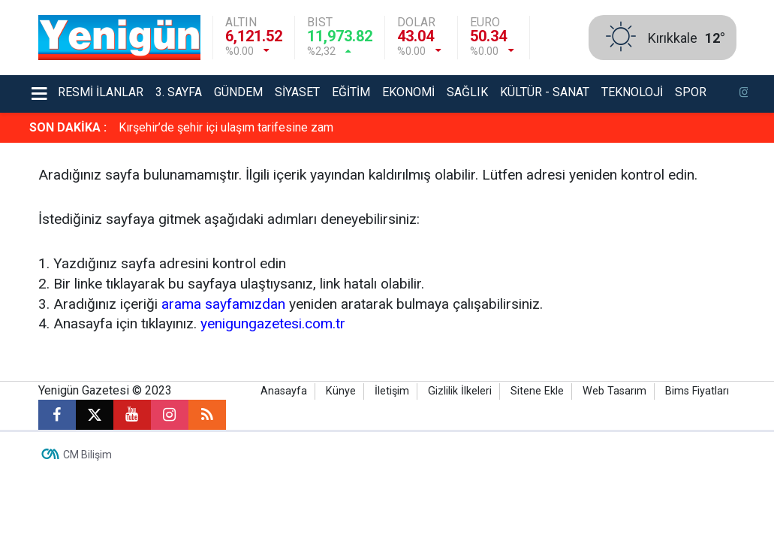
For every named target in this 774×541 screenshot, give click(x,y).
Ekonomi (408, 92)
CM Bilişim (87, 455)
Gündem (238, 92)
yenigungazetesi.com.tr (272, 323)
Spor (690, 92)
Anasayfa (284, 391)
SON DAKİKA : (68, 127)
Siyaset (297, 92)
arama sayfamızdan (223, 304)
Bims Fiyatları (697, 391)
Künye (341, 391)
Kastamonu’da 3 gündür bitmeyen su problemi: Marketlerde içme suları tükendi (323, 127)
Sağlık (467, 92)
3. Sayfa (178, 92)
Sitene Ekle (537, 391)
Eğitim (351, 92)
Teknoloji (632, 92)
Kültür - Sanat (544, 92)
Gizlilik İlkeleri (460, 391)
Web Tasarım (614, 391)
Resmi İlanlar (100, 92)
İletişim (392, 391)
